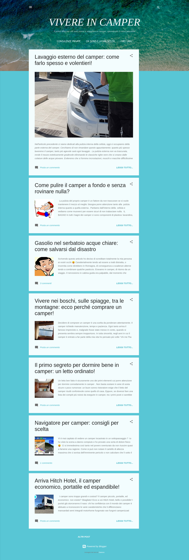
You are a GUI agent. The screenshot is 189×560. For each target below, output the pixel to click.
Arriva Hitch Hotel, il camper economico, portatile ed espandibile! (77, 484)
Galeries (102, 552)
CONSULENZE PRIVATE (69, 41)
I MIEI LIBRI (126, 41)
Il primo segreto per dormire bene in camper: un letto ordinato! (77, 368)
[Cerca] (158, 8)
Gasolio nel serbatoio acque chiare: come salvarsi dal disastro (76, 246)
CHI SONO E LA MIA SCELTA (100, 41)
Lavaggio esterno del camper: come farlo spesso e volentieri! (77, 60)
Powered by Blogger (94, 546)
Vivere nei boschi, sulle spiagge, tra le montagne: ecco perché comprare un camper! (79, 307)
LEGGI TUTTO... (124, 167)
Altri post (84, 537)
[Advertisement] (150, 93)
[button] (131, 56)
